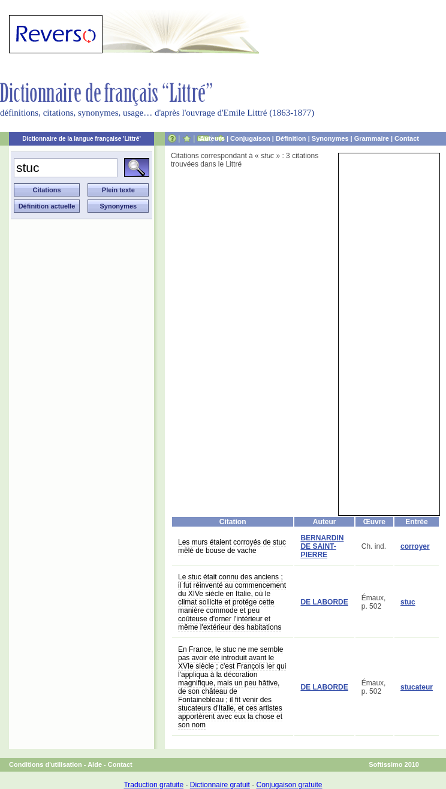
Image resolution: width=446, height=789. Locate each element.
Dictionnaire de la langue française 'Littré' (81, 138)
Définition (291, 138)
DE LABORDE (324, 602)
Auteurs (212, 138)
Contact (406, 138)
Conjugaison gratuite (289, 785)
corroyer (415, 546)
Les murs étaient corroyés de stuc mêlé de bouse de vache (232, 546)
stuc (407, 602)
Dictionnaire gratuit (220, 785)
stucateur (416, 687)
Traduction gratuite (153, 785)
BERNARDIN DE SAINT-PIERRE (321, 546)
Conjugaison (250, 138)
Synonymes (330, 138)
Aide (95, 764)
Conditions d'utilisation (45, 764)
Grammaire (371, 138)
